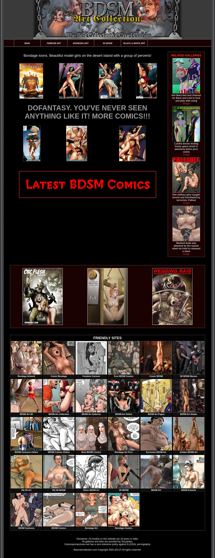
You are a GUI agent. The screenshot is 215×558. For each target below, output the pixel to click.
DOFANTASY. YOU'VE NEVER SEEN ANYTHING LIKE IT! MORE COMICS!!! (87, 112)
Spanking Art (81, 43)
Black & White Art (134, 43)
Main (27, 43)
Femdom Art (54, 43)
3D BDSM (107, 43)
